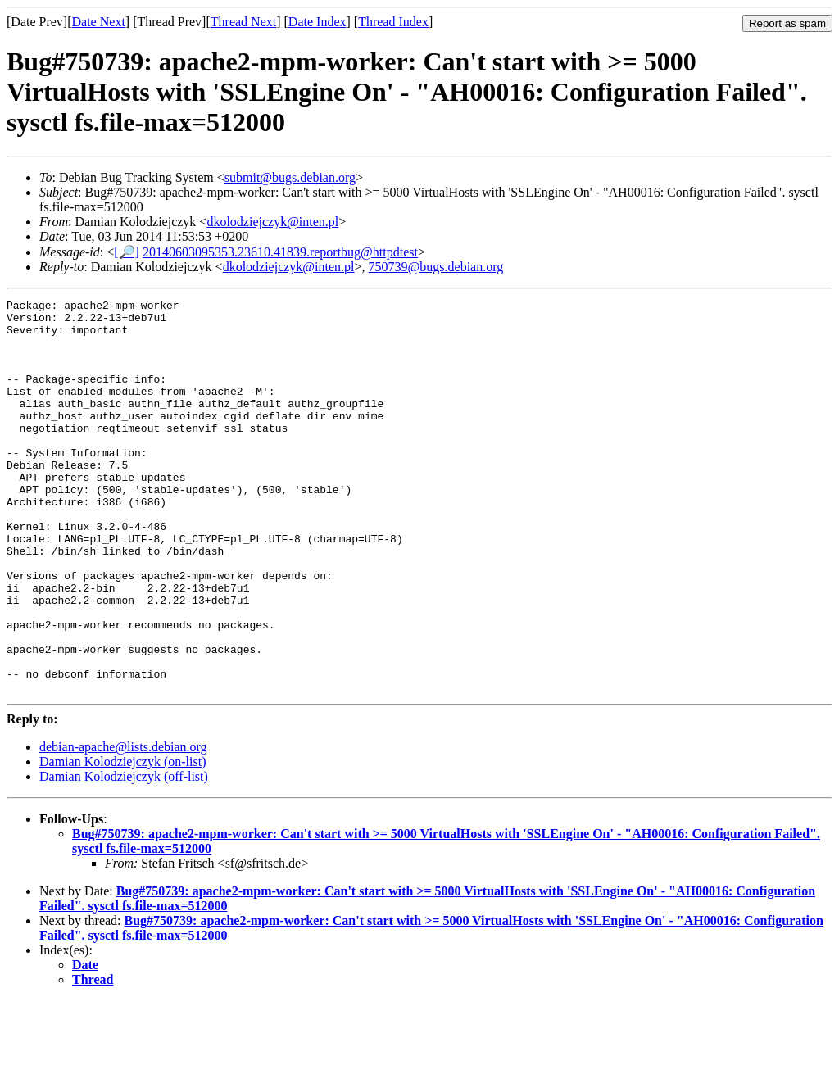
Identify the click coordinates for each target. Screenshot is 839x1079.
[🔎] (126, 252)
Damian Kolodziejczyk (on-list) (122, 840)
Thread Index (393, 22)
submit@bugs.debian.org (290, 177)
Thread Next (243, 22)
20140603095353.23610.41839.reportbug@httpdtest (280, 252)
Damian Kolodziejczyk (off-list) (123, 855)
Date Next (98, 22)
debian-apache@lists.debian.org (123, 825)
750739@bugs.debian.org (436, 267)
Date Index (317, 22)
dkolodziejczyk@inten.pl (272, 222)
